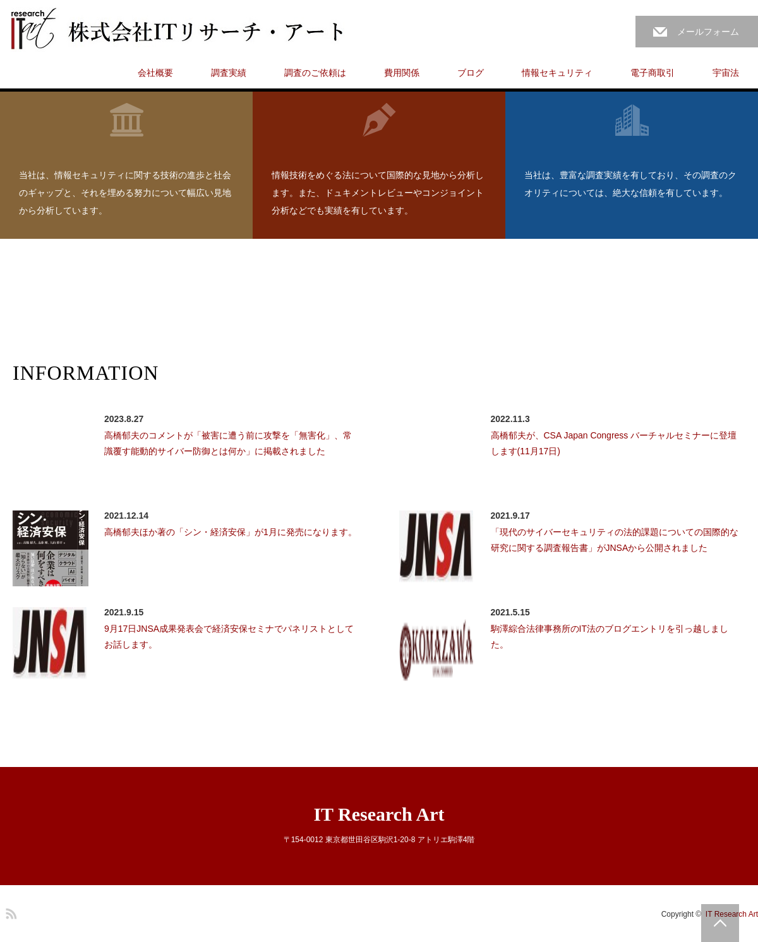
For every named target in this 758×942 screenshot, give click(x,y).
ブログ (470, 73)
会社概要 (155, 73)
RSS (9, 911)
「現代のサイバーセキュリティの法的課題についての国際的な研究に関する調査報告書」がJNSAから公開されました (614, 540)
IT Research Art (378, 814)
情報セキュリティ (557, 73)
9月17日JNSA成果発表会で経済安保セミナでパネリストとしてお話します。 (229, 636)
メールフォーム (708, 32)
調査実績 (228, 73)
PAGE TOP (720, 923)
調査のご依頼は (315, 73)
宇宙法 (726, 73)
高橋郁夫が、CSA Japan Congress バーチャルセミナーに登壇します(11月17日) (614, 443)
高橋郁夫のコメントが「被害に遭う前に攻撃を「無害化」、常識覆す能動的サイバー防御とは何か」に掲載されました (228, 443)
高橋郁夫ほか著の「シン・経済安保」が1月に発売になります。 (230, 532)
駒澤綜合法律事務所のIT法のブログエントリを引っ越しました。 (609, 636)
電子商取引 (652, 73)
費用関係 (401, 73)
